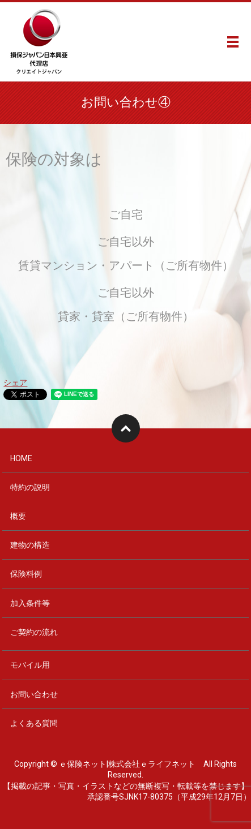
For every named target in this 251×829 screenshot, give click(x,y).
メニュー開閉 (233, 42)
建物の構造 (30, 544)
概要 (18, 516)
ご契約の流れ (34, 632)
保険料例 (26, 573)
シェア (15, 382)
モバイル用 (30, 664)
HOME (21, 458)
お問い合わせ (34, 694)
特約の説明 (30, 487)
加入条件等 (30, 603)
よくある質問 (34, 723)
